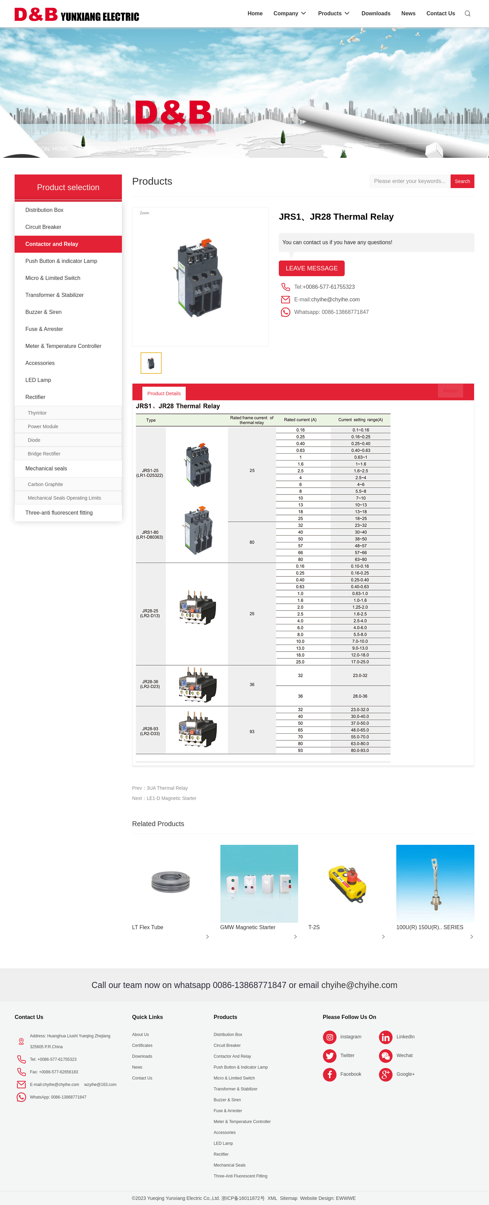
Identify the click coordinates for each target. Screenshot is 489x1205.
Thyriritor (37, 413)
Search (462, 181)
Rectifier (35, 397)
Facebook (351, 1074)
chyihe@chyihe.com (335, 300)
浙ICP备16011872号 (243, 1198)
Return (444, 393)
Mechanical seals (46, 468)
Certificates (142, 1045)
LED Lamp (38, 380)
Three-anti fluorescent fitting (59, 513)
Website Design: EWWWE (328, 1198)
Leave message (314, 268)
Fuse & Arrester (44, 329)
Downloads (142, 1056)
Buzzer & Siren (43, 312)
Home (60, 149)
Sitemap (288, 1198)
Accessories (40, 363)
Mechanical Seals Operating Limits (64, 498)
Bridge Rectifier (44, 453)
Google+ (406, 1074)
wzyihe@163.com (100, 1084)
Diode (34, 440)
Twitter (348, 1055)
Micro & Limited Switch (52, 278)
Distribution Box (44, 210)
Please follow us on (349, 1017)
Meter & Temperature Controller (63, 346)
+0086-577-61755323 (329, 287)
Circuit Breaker (43, 227)
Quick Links (147, 1017)
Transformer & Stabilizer (54, 295)
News (137, 1067)
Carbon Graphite (45, 484)
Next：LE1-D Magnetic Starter (164, 798)
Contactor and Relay (151, 149)
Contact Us (29, 1017)
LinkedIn (406, 1036)
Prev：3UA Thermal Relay (160, 788)
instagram (351, 1036)
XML (272, 1198)
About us (140, 1034)
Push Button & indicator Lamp (61, 261)
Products (94, 149)
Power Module (43, 426)
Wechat (405, 1055)
